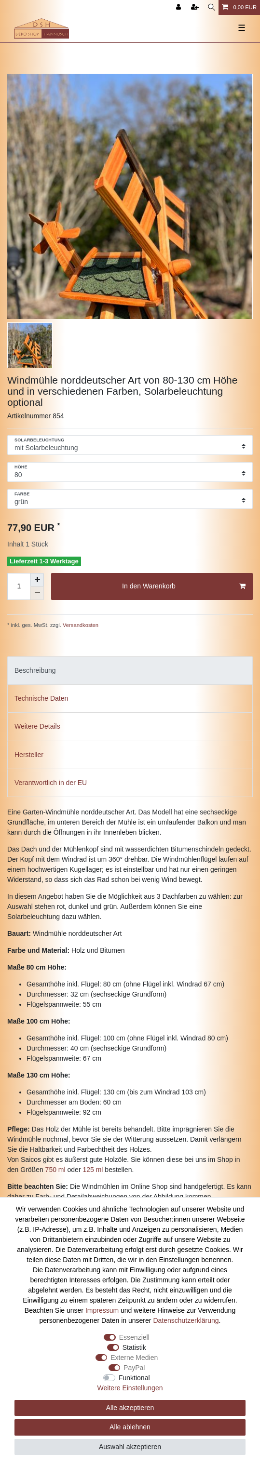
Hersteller (28, 755)
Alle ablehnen (130, 1427)
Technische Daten (41, 698)
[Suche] (211, 7)
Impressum (102, 1310)
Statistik (134, 1347)
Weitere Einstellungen (130, 1388)
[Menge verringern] (37, 593)
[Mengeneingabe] (18, 586)
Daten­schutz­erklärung (186, 1320)
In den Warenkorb (184, 586)
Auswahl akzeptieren (130, 1447)
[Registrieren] (196, 7)
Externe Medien (134, 1357)
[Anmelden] (179, 7)
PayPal (134, 1368)
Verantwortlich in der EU (50, 782)
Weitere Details (37, 726)
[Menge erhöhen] (37, 579)
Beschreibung (35, 670)
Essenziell (134, 1337)
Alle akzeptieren (130, 1408)
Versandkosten (79, 625)
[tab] (130, 670)
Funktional (134, 1378)
